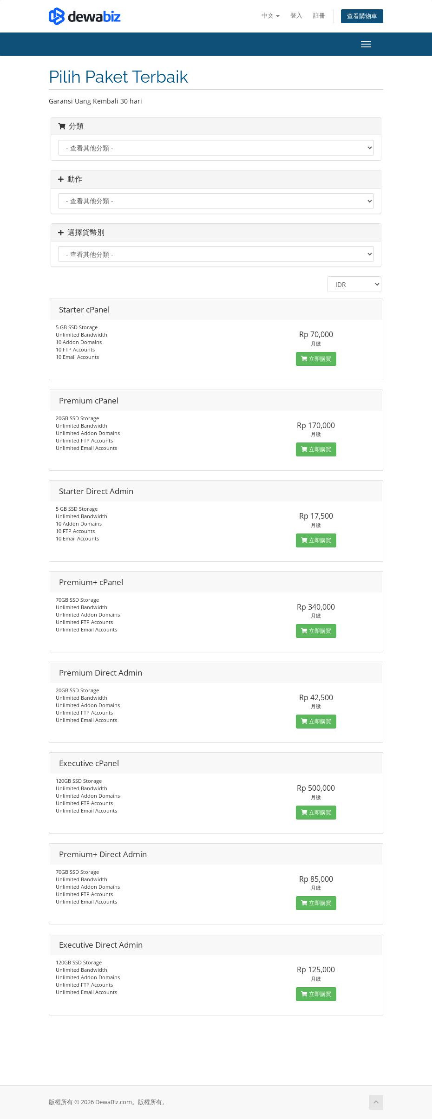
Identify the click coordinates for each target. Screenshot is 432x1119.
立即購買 (316, 359)
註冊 (319, 16)
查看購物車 (362, 16)
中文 (271, 16)
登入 (296, 16)
